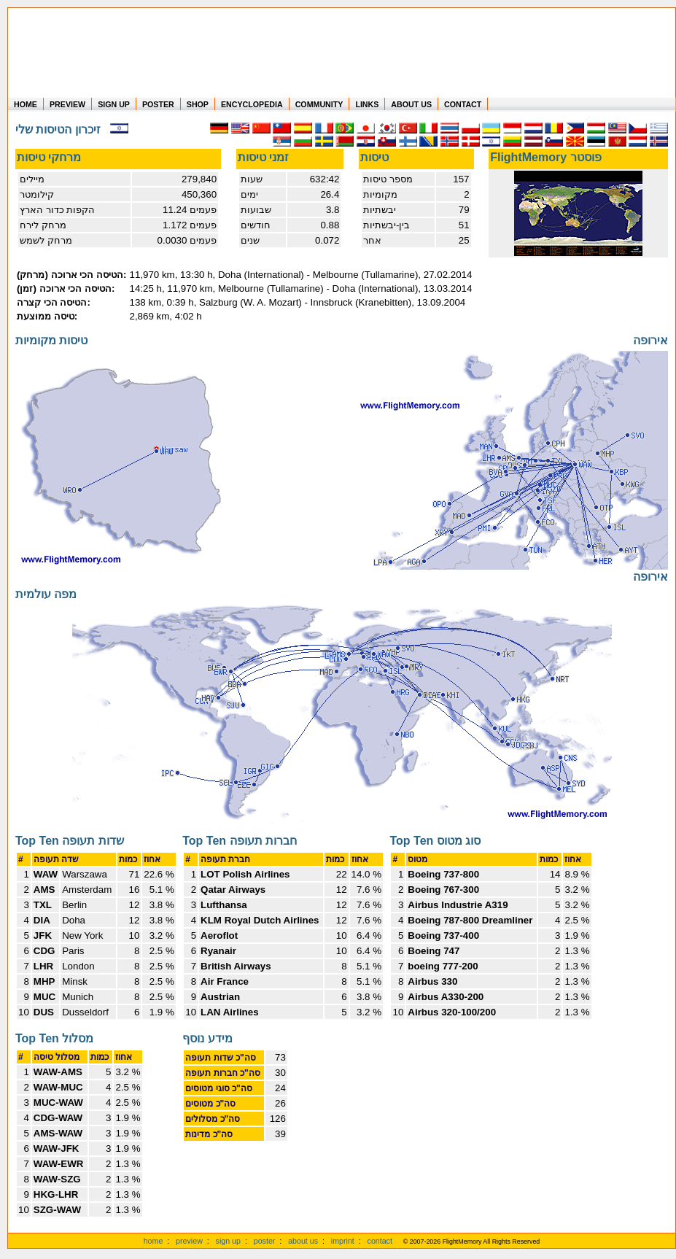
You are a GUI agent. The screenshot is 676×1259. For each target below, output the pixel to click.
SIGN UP (114, 104)
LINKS (366, 104)
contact (380, 1240)
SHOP (198, 104)
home (153, 1240)
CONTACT (462, 104)
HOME (25, 104)
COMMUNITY (319, 104)
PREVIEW (67, 104)
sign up (228, 1240)
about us (303, 1240)
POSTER (158, 104)
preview (189, 1240)
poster (265, 1240)
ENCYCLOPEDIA (252, 104)
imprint (342, 1240)
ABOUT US (411, 104)
